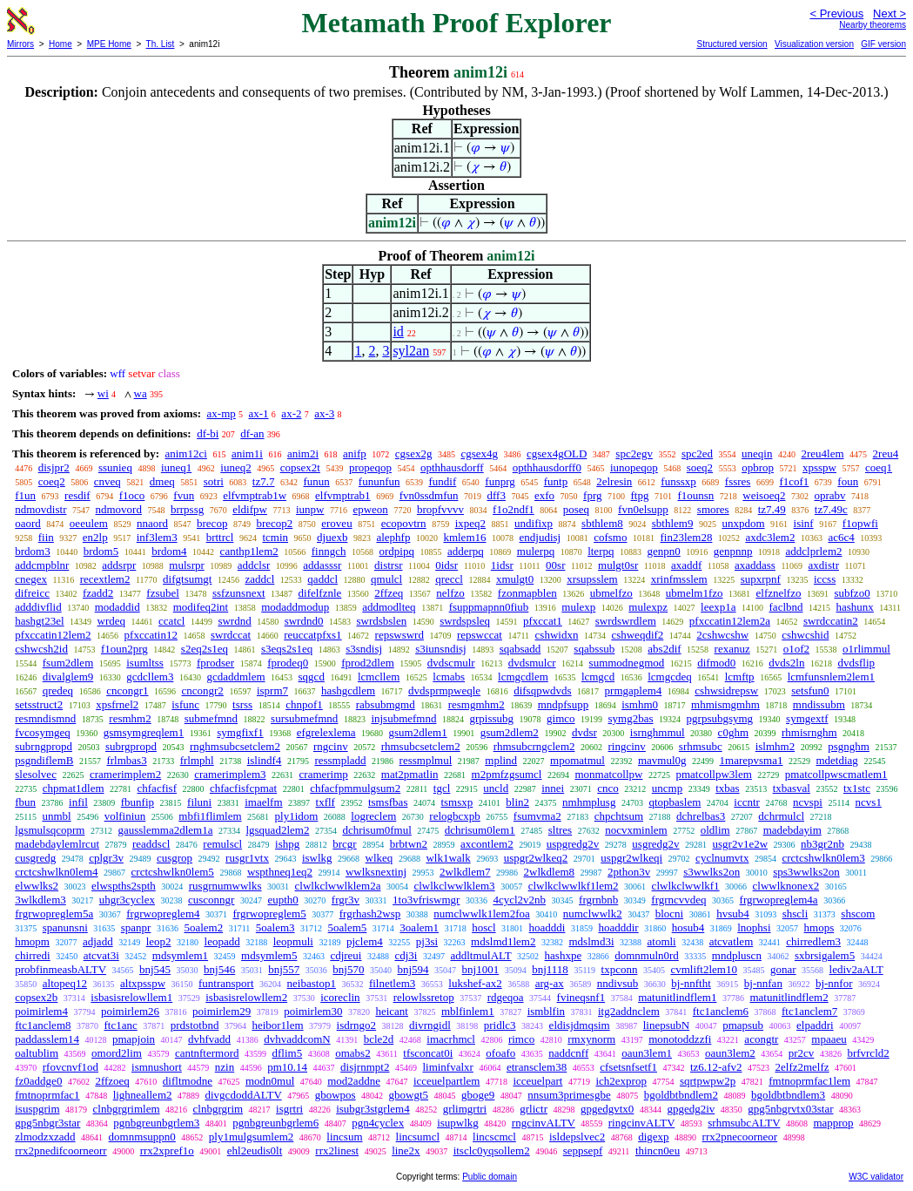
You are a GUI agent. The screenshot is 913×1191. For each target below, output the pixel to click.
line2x (406, 1150)
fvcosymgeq (42, 732)
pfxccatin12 (151, 634)
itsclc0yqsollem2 (491, 1150)
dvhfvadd (209, 1039)
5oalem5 (347, 927)
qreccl (449, 578)
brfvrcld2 (868, 1052)
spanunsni (65, 927)
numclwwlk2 (592, 913)
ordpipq (396, 551)
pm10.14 (287, 1066)
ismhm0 (639, 704)
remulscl (222, 843)
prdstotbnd (195, 1025)
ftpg (640, 495)
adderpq (465, 551)
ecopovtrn (403, 523)
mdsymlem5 (269, 955)
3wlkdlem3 (40, 899)
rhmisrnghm (809, 732)
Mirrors (20, 44)
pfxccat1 (542, 620)
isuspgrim (37, 1108)
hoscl (483, 927)
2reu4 (886, 453)
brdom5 (101, 551)
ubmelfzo (611, 592)
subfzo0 (851, 592)
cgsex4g (479, 453)
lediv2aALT (856, 969)
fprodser (215, 662)
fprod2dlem (367, 662)
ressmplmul (426, 760)
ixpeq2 (470, 523)
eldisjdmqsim (579, 1025)
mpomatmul (577, 760)
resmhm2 (130, 718)
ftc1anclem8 (42, 1025)
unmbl (56, 815)
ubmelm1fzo (694, 592)
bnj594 (412, 969)
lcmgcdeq (670, 676)
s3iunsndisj (441, 648)
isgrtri (289, 1108)
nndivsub (618, 983)
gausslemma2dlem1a (164, 829)
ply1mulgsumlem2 (251, 1136)
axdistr (824, 565)
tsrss (242, 704)
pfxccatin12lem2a (729, 620)
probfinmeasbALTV (60, 969)
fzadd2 (98, 592)
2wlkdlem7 (465, 871)
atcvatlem (731, 941)
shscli (795, 913)
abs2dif (664, 648)
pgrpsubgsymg (720, 718)
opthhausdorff (452, 467)
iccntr (747, 802)
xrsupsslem (592, 578)
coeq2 (51, 481)
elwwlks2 (36, 885)
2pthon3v (629, 871)
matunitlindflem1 (677, 997)
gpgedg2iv (691, 1108)
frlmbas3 (126, 760)
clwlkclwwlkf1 (686, 885)
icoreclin (339, 997)
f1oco (132, 495)
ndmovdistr (40, 509)
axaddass (755, 565)
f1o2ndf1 (513, 509)
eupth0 (282, 899)
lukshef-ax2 (474, 983)
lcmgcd (597, 676)
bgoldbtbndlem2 (681, 1094)
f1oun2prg (124, 648)
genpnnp (733, 551)
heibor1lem (277, 1025)
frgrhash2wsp (370, 913)
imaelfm (263, 802)
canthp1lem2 (249, 551)
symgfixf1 (240, 732)
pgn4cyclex (378, 1122)
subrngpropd (43, 746)
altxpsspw (142, 983)
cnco (608, 788)
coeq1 (878, 467)
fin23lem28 (686, 537)
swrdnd (234, 620)
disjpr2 (54, 467)
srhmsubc (700, 746)
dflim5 (287, 1052)
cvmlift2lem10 (703, 969)
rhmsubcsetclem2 (420, 746)
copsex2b (36, 997)
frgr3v (345, 899)
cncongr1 (127, 690)
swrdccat (231, 634)
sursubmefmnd (304, 718)
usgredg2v (655, 843)
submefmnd (211, 718)
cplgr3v (106, 857)
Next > (889, 13)
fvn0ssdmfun (429, 495)
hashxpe (563, 955)
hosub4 (688, 927)
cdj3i (405, 955)
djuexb (332, 537)
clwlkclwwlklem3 (453, 885)
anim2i (303, 453)
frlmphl (197, 760)
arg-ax (549, 983)
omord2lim (116, 1052)
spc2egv (634, 453)
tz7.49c (831, 509)
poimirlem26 (130, 1011)
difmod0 (716, 662)
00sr (555, 565)
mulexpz (648, 606)
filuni (199, 802)
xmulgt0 (515, 578)
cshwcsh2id (41, 648)
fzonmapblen (527, 592)
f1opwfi (860, 523)
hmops (819, 927)
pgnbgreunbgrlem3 (156, 1122)
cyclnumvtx (722, 857)
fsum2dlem (68, 662)
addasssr (322, 565)
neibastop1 (311, 983)
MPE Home (109, 44)
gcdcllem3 (149, 676)
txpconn (619, 969)
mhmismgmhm (725, 704)
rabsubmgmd (385, 704)
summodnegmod (627, 662)
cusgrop (174, 857)
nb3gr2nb (822, 843)
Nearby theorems (872, 25)
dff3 (496, 495)
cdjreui (345, 955)
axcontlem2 (487, 843)
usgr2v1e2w (741, 843)
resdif (77, 495)
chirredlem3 (813, 941)
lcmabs (449, 676)
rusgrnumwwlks (225, 885)
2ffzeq (388, 592)
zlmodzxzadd (45, 1136)
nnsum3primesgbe (568, 1094)
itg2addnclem (629, 1011)
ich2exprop (620, 1080)
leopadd (222, 941)
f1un (25, 495)
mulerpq (535, 551)
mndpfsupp (563, 704)
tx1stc (856, 788)
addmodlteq (388, 606)
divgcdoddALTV (243, 1094)
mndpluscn (737, 955)
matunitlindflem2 (788, 997)
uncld (495, 788)
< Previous (836, 13)
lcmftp (740, 676)
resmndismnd (45, 718)
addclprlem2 (814, 551)
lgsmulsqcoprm (49, 829)
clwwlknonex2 (786, 885)
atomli (662, 941)
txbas (727, 788)
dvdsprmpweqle (444, 690)
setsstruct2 (39, 704)
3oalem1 (419, 927)
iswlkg (317, 857)
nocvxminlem (636, 829)
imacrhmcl (450, 1039)
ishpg (287, 843)
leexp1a (718, 606)
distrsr (388, 565)
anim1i (247, 453)
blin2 (517, 802)
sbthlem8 (602, 523)
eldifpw (249, 509)
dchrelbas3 (700, 815)
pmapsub (742, 1025)
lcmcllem (378, 676)
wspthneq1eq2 (279, 871)
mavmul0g (662, 760)
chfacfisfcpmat (243, 788)
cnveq (107, 481)
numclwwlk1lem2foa (481, 913)
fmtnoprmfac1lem (809, 1080)
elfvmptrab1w (254, 495)
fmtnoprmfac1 (47, 1094)
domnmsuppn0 (142, 1136)
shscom (858, 913)
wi (103, 393)
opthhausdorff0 (547, 467)
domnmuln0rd (646, 955)
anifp (354, 453)
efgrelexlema (326, 732)
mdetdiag (836, 760)
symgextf (807, 718)
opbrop (758, 467)
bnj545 (155, 969)
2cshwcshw (722, 634)
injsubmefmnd (403, 718)
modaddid (117, 606)
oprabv (829, 495)
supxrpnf (761, 578)
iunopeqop (634, 467)
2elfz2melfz (802, 1066)
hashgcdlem (348, 690)
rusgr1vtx (247, 857)
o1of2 (796, 648)
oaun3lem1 (646, 1052)
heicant (391, 1011)
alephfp (393, 537)
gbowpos (335, 1094)
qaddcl (322, 578)
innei (552, 788)
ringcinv (627, 746)
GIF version (883, 44)
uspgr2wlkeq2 (536, 857)
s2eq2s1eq (204, 648)
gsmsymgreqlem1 (144, 732)
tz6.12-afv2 (716, 1066)
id (398, 331)
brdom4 (168, 551)
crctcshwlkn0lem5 (172, 871)
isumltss (145, 662)
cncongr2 (203, 690)
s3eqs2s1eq (286, 648)
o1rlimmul (866, 648)
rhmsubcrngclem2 (534, 746)
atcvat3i (101, 955)
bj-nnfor (834, 983)
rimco (521, 1039)
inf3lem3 (157, 537)
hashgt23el (39, 620)
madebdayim (792, 829)
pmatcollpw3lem (713, 774)
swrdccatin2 (830, 620)
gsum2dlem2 (509, 732)
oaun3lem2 (730, 1052)
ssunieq (115, 467)
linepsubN (666, 1025)
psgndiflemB (44, 760)
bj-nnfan (763, 983)
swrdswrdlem (625, 620)
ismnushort (156, 1066)
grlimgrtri (465, 1108)
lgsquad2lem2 (277, 829)
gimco (561, 718)
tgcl (442, 788)
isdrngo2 (357, 1025)
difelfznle (320, 592)
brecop (212, 523)
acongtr (761, 1039)
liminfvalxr (447, 1066)
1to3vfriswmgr (426, 899)
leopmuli (293, 941)
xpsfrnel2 (117, 704)
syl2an (411, 350)
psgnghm (848, 746)
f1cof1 (794, 481)
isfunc (185, 704)
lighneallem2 (142, 1094)
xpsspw (819, 467)
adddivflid (38, 606)
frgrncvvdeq (678, 899)
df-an (252, 433)
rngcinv (330, 746)
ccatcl (171, 620)
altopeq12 (65, 983)
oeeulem (89, 523)
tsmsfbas (388, 802)
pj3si (427, 941)
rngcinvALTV (543, 1122)
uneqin (757, 453)
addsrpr (119, 565)
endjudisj (540, 537)
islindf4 (264, 760)
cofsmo (610, 537)
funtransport (226, 983)
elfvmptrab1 (343, 495)
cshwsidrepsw (726, 690)
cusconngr (211, 899)
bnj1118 (550, 969)
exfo (544, 495)
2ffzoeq (112, 1080)
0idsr (446, 565)
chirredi (32, 955)
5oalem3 (275, 927)
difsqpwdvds (542, 690)
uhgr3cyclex (127, 899)
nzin (224, 1066)
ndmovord (118, 509)
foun (847, 481)
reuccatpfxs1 (312, 634)
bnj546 (219, 969)
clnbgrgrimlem (126, 1108)
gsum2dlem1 (418, 732)
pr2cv (802, 1052)
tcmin (275, 537)
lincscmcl (494, 1136)
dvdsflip (856, 662)
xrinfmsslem (679, 578)
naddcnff (568, 1052)
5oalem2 (203, 927)
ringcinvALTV (641, 1122)
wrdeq (111, 620)
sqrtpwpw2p (707, 1080)
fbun (25, 802)
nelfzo (450, 592)
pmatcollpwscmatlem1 (836, 774)
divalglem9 (68, 676)
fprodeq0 (287, 662)
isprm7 (272, 690)
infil (78, 802)
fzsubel (162, 592)
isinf (804, 523)
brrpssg (187, 509)
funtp (555, 481)
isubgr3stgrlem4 (373, 1108)
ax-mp (221, 413)
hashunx (855, 606)
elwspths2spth (123, 885)
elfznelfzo (779, 592)
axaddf (686, 565)
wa (140, 393)
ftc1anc (121, 1025)
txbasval (791, 788)
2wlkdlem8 (549, 871)
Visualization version (814, 44)
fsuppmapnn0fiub (489, 606)
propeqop (370, 467)
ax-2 (291, 413)
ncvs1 (869, 802)
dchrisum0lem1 (480, 829)
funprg (499, 481)
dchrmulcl (781, 815)
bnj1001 (481, 969)
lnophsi (753, 927)
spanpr (136, 927)
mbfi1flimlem (209, 815)
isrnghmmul (657, 732)
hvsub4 (732, 913)
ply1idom (297, 815)
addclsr (254, 565)
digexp (653, 1136)
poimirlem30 (313, 1011)
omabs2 (352, 1052)
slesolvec (36, 774)
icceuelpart (537, 1080)
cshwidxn (557, 634)
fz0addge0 (38, 1080)
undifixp (533, 523)
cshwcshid (805, 634)
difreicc (32, 592)
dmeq (162, 481)
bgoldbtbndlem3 (788, 1094)
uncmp (667, 788)
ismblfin (546, 1011)
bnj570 (348, 969)
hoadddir (618, 927)
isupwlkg (458, 1122)
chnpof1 (304, 704)
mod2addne (353, 1080)
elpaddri (815, 1025)
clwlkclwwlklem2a (338, 885)
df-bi (207, 433)
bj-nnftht (691, 983)
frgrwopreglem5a (54, 913)
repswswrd (399, 634)
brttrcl (220, 537)
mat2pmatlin (410, 774)
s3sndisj (364, 648)
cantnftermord (207, 1052)
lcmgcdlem (523, 676)
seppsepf (583, 1150)
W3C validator (876, 1176)
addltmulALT (480, 955)
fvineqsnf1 (581, 997)
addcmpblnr (42, 565)
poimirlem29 (221, 1011)
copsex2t (300, 467)
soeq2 (700, 467)
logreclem (373, 815)
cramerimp (323, 774)
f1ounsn (695, 495)
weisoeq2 (763, 495)
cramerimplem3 (229, 774)
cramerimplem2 (125, 774)
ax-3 (324, 413)
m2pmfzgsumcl (507, 774)
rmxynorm (591, 1039)
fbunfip (137, 802)
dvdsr (584, 732)
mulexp (578, 606)
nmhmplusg (588, 802)
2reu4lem (822, 453)
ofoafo (500, 1052)
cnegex (31, 578)
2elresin (614, 481)
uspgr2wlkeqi (631, 857)
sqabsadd (520, 648)
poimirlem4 (41, 1011)
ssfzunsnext (238, 592)
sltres (560, 829)
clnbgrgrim (218, 1108)
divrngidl (430, 1025)
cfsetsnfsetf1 (628, 1066)
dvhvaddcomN (297, 1039)
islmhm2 (775, 746)
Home (60, 44)
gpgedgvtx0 (607, 1108)
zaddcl (259, 578)
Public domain (489, 1176)
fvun (183, 495)
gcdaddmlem (235, 676)
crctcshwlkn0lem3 (823, 857)
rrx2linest (337, 1150)
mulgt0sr (618, 565)
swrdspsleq (465, 620)
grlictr (533, 1108)
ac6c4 (841, 537)
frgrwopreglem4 (162, 913)
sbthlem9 (673, 523)
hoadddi (547, 927)
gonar (783, 969)
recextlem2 (105, 578)
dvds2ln (786, 662)
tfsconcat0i (428, 1052)
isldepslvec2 (577, 1136)
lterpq (600, 551)
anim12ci (185, 453)
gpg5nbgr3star (47, 1122)
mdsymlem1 (180, 955)
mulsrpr (186, 565)
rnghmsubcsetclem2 (235, 746)
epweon (369, 509)
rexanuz (732, 648)
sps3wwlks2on (806, 871)
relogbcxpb (454, 815)
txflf (325, 802)
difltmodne (187, 1080)
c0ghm (733, 732)
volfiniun (125, 815)
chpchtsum (618, 815)
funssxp (678, 481)
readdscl (151, 843)
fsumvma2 (537, 815)
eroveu (336, 523)
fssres (738, 481)
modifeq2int (201, 606)
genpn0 (663, 551)
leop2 (158, 941)
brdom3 (32, 551)
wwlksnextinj (376, 871)
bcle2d (379, 1039)
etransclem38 (537, 1066)
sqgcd (312, 676)
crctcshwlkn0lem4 (56, 871)
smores (713, 509)
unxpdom (743, 523)
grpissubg (491, 718)
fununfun (379, 481)
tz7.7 (263, 481)
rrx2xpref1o (167, 1150)
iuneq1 (176, 467)
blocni (669, 913)
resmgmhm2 (476, 704)
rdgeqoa (505, 997)
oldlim (715, 829)
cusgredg (35, 857)
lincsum (344, 1136)
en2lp (95, 537)
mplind (501, 760)
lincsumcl (418, 1136)
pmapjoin (133, 1039)
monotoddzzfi (679, 1039)
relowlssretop (423, 997)
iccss (825, 578)
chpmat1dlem (73, 788)
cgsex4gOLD (557, 453)
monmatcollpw (608, 774)
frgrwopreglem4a (779, 899)
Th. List (160, 44)
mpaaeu (828, 1039)
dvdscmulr (451, 662)
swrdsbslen (381, 620)
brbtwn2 (408, 843)
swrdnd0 (304, 620)
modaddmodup (295, 606)
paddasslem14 (47, 1039)
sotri (214, 481)
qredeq (58, 690)
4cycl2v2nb (519, 899)
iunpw (310, 509)
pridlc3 (500, 1025)
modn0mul (269, 1080)
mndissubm (819, 704)
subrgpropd (131, 746)
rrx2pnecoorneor (740, 1136)
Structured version (731, 44)
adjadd (98, 941)
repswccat (479, 634)
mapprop (833, 1122)
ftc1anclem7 (809, 1011)
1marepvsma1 (751, 760)
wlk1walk (448, 857)
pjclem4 (364, 941)
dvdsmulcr (532, 662)
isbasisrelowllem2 (246, 997)
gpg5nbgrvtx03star (790, 1108)
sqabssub (594, 648)
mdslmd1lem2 (503, 941)
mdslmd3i (591, 941)
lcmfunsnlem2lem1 (831, 676)
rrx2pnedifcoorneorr (60, 1150)
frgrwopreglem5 (269, 913)
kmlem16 (464, 537)
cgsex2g (414, 453)
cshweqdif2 (637, 634)
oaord (28, 523)
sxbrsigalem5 (825, 955)
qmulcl (386, 578)
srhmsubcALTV (744, 1122)
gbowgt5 (409, 1094)
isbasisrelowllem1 (131, 997)
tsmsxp (456, 802)
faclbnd (786, 606)
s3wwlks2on (711, 871)
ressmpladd (340, 760)
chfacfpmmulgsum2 (355, 788)
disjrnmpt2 (364, 1066)
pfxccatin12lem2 (53, 634)
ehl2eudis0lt (255, 1150)
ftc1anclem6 (721, 1011)
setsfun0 (810, 690)
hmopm (32, 941)
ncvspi (807, 802)
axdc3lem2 (770, 537)
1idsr (502, 565)
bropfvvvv (440, 509)
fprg (592, 495)
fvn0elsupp (643, 509)
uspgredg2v (573, 843)
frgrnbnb (598, 899)
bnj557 (283, 969)
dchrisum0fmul (376, 829)
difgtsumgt (187, 578)
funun (317, 481)
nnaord (152, 523)
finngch (329, 551)
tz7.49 (772, 509)
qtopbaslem (674, 802)
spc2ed (697, 453)
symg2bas (631, 718)
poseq (576, 509)
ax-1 (259, 413)
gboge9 (477, 1094)
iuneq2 (235, 467)
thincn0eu (657, 1150)
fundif (443, 481)
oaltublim (36, 1052)
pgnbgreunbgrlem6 (275, 1122)
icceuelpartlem (446, 1080)
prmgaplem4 (633, 690)
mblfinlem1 (467, 1011)
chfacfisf (157, 788)
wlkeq (379, 857)
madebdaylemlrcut (57, 843)
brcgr (344, 843)
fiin (46, 537)
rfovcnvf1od (70, 1066)
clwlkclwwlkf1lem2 (573, 885)
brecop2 (274, 523)
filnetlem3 (392, 983)
